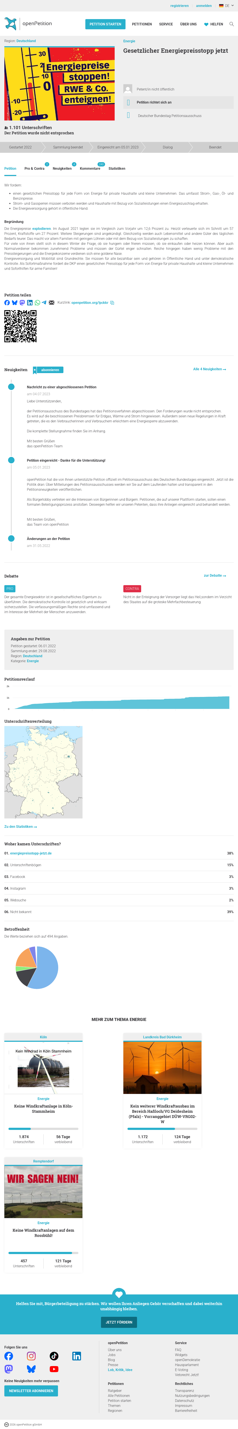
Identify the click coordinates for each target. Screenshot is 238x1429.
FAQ (178, 1350)
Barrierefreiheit (186, 1411)
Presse (113, 1365)
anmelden (204, 6)
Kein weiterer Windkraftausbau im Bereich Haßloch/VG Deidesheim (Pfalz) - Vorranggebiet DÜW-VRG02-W (162, 1113)
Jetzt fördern (119, 1322)
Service (166, 24)
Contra (132, 589)
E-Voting (181, 1370)
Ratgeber (115, 1391)
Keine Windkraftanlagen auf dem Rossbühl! (43, 1233)
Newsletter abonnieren (31, 1391)
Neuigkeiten (62, 166)
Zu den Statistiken (19, 827)
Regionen (115, 1411)
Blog (111, 1360)
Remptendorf (43, 1161)
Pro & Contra (35, 166)
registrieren (179, 6)
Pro (10, 589)
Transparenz (184, 1391)
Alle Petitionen (119, 1396)
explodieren (41, 229)
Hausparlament (187, 1365)
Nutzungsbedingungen (192, 1396)
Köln (43, 1037)
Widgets (181, 1355)
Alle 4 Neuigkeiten (208, 369)
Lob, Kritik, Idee (120, 1370)
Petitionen (142, 24)
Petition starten (105, 24)
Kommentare (90, 166)
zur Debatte (213, 575)
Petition (10, 168)
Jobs (112, 1355)
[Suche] (232, 23)
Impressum (183, 1406)
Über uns (115, 1350)
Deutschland (26, 41)
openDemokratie (187, 1360)
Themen (114, 1406)
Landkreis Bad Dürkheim (162, 1037)
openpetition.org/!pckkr (92, 303)
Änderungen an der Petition (48, 539)
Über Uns (188, 24)
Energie (129, 41)
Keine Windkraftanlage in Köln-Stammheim (43, 1108)
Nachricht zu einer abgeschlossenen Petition (61, 387)
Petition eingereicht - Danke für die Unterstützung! (66, 460)
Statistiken (117, 168)
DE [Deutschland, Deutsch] (224, 6)
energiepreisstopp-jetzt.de (31, 853)
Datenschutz (184, 1401)
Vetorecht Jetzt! (187, 1375)
